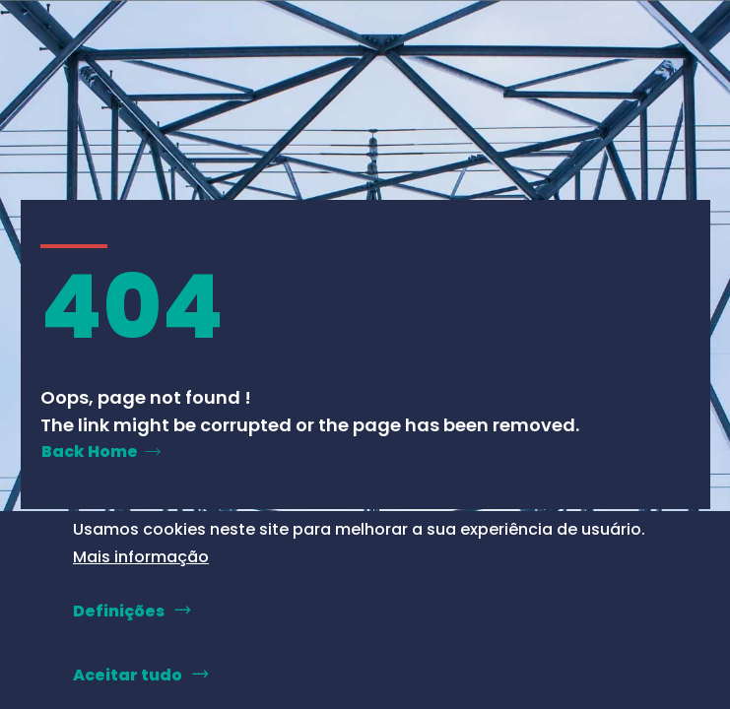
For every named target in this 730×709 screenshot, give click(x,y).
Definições (119, 611)
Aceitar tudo (127, 675)
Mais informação (141, 557)
